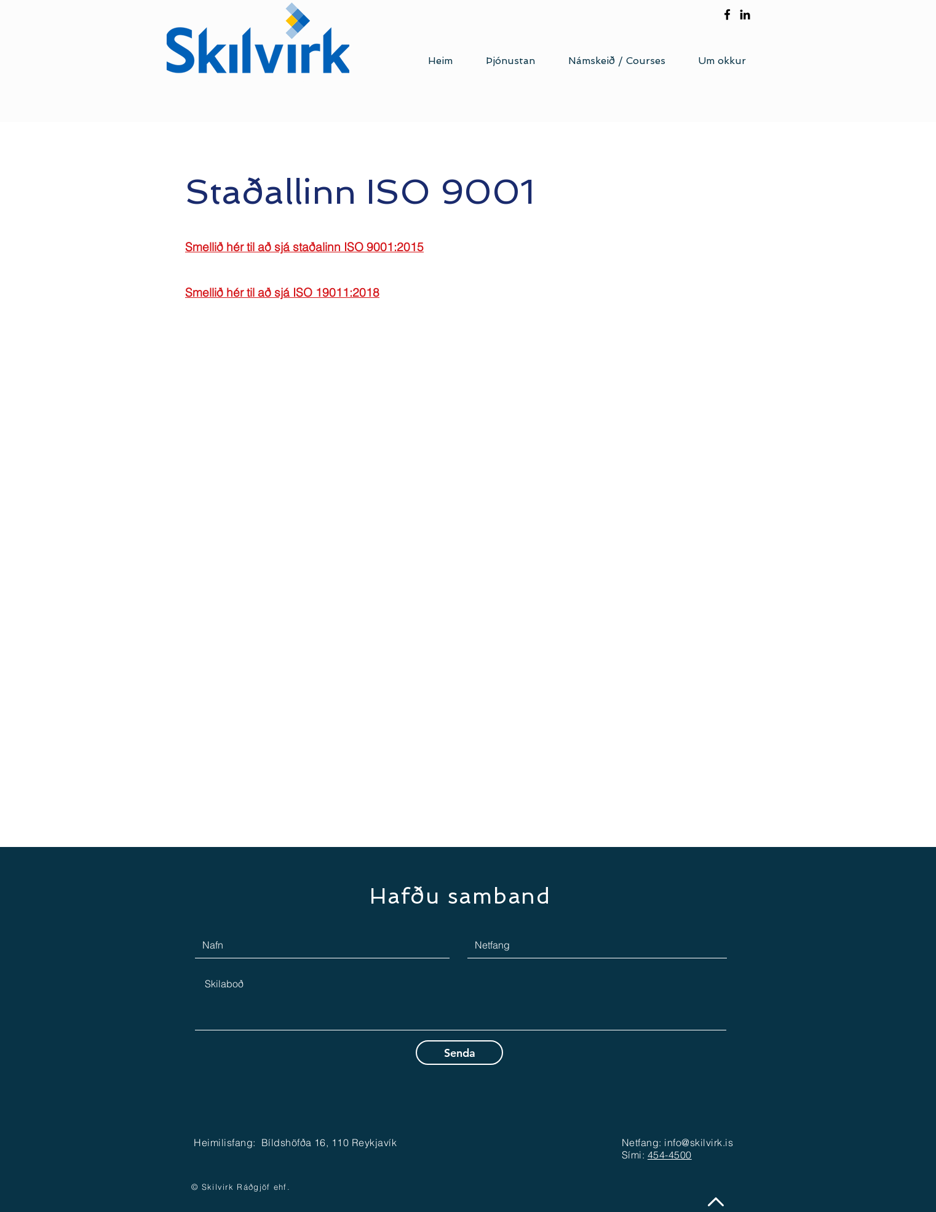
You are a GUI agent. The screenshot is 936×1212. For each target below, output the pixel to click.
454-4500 (670, 1155)
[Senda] (459, 1052)
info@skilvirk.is (698, 1142)
